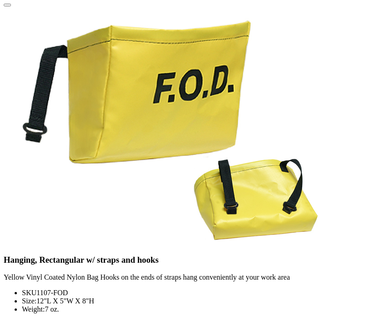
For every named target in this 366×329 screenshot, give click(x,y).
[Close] (7, 5)
